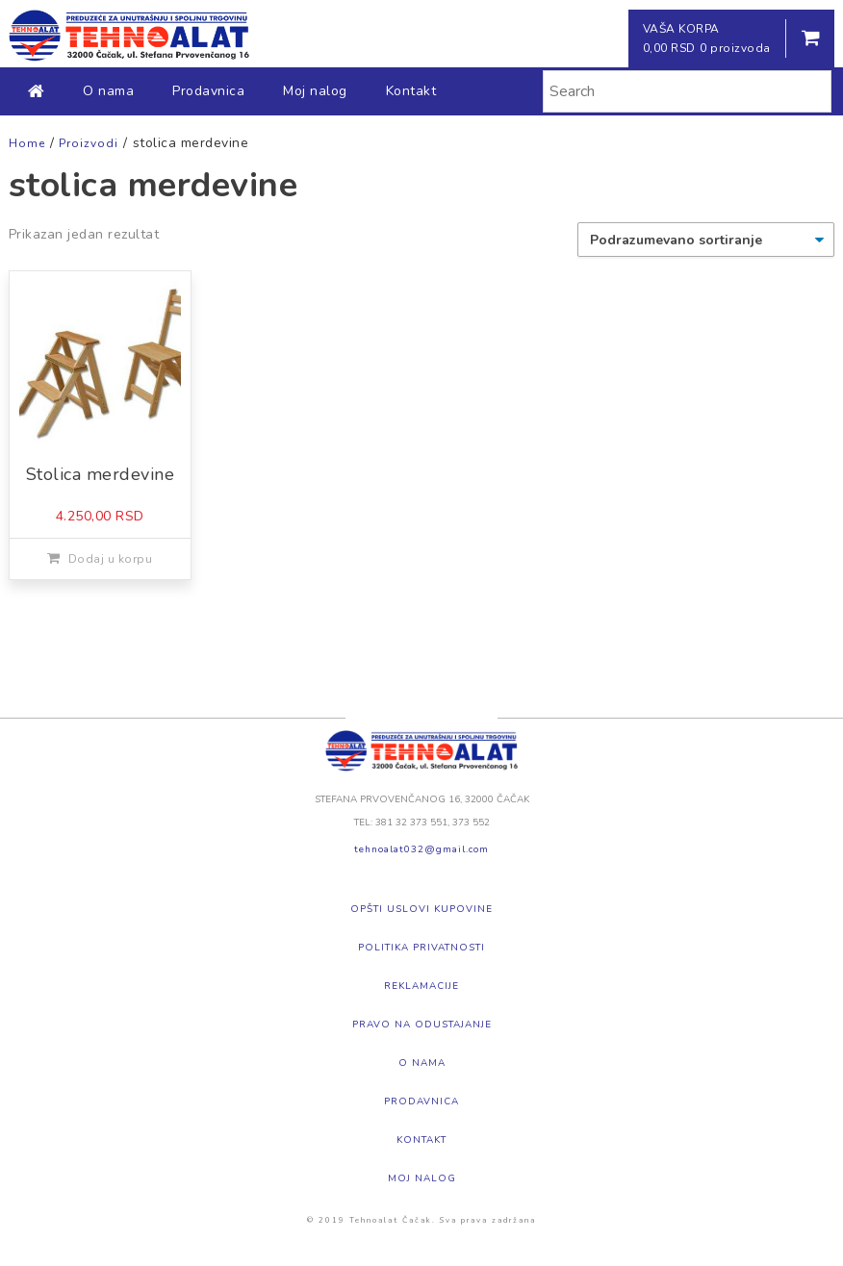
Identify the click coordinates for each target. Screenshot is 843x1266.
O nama (108, 91)
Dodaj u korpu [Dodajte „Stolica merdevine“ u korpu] (110, 559)
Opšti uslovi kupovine (421, 909)
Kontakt (411, 91)
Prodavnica (208, 91)
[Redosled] (705, 239)
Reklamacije (421, 986)
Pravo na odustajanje (422, 1024)
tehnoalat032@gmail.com (421, 849)
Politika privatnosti (421, 947)
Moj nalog (315, 91)
